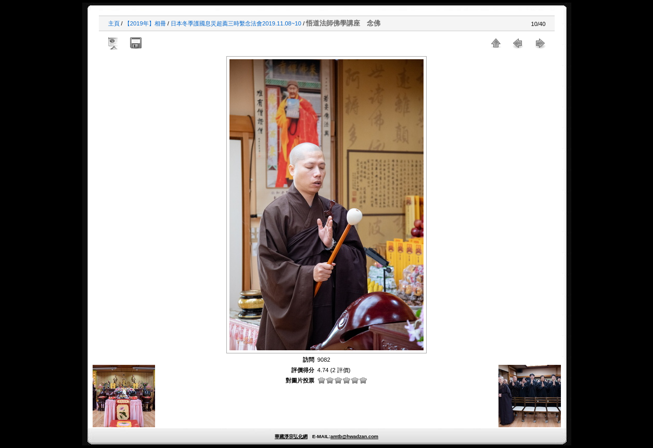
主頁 (114, 23)
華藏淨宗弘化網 (291, 436)
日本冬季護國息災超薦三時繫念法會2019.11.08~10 (236, 23)
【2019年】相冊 (145, 23)
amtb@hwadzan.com (354, 436)
